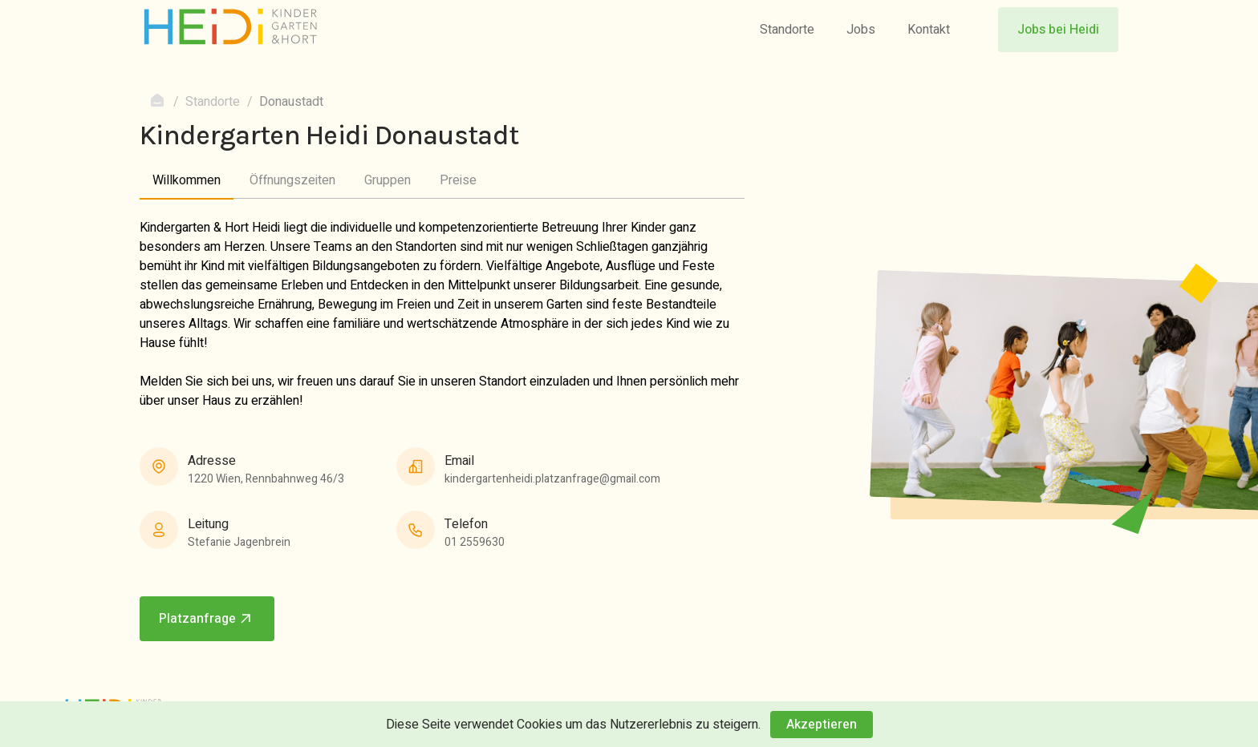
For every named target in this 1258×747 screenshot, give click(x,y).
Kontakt (928, 29)
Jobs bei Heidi (1058, 29)
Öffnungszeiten (292, 180)
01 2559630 (474, 542)
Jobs (860, 29)
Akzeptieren (821, 724)
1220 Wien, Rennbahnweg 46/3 (266, 478)
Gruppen (387, 180)
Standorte (787, 29)
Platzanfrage (207, 618)
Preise (458, 180)
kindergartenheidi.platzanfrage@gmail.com (552, 478)
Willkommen (186, 180)
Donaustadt (291, 101)
